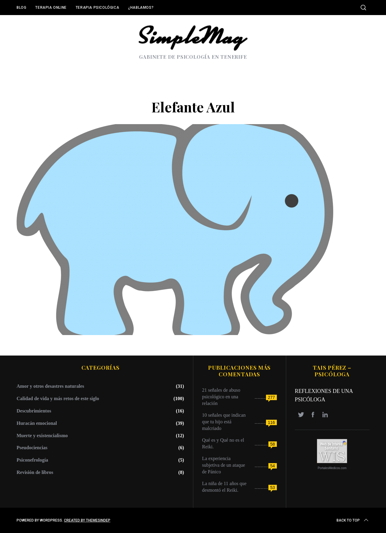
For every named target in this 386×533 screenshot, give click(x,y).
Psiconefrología (32, 459)
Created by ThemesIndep (87, 520)
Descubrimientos (34, 410)
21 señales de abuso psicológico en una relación (221, 396)
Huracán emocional (37, 423)
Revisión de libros (35, 472)
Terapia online (50, 7)
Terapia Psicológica (97, 7)
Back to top (353, 520)
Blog (21, 7)
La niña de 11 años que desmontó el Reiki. (224, 487)
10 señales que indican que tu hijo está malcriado (223, 421)
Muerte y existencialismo (42, 435)
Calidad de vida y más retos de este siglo (58, 398)
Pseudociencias (32, 447)
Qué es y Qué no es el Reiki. (223, 443)
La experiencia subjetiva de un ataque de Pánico (223, 465)
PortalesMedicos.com (332, 468)
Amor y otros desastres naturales (50, 386)
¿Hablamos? (140, 7)
